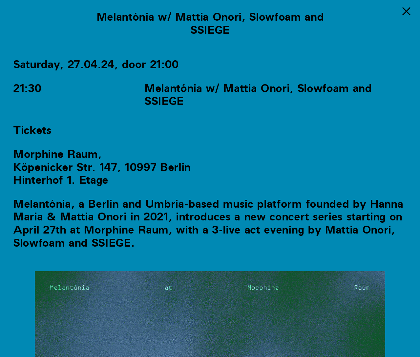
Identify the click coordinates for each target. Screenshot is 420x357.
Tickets (32, 130)
